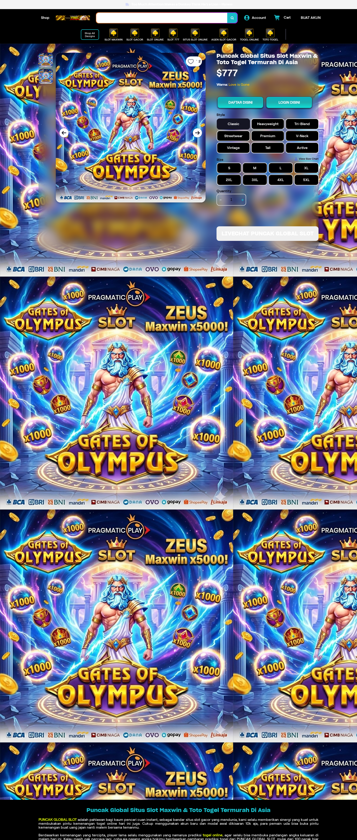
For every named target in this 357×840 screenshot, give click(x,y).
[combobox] (161, 18)
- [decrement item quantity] (220, 199)
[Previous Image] (64, 132)
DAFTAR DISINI (240, 102)
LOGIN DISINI (289, 102)
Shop (45, 18)
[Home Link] (73, 17)
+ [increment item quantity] (242, 199)
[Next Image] (197, 132)
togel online (212, 835)
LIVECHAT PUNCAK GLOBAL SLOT (268, 233)
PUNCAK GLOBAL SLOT (57, 820)
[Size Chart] (306, 159)
